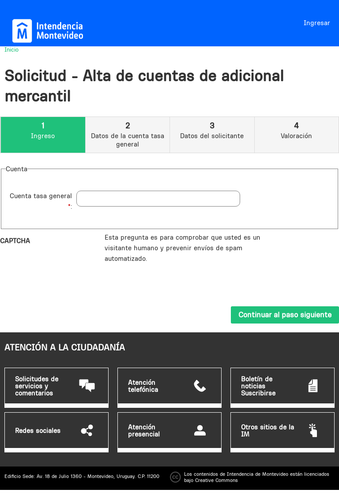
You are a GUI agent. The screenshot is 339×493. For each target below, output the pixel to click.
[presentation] (172, 281)
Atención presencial (144, 431)
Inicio (11, 49)
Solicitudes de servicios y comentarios (36, 386)
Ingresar (317, 23)
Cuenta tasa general (41, 201)
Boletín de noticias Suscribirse (258, 386)
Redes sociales (37, 430)
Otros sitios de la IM (267, 431)
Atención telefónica (143, 386)
